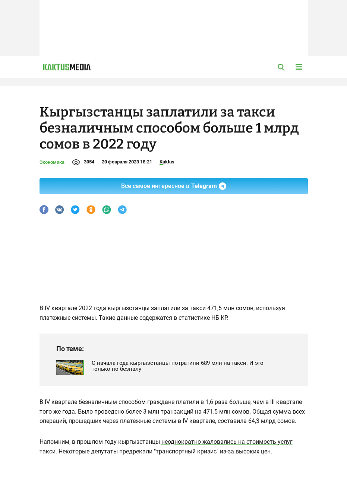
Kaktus (167, 162)
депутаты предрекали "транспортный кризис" (154, 451)
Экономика (52, 162)
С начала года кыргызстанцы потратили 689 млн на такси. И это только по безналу (178, 366)
